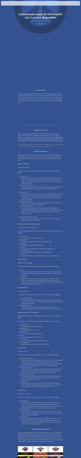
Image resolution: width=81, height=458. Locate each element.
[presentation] (5, 3)
